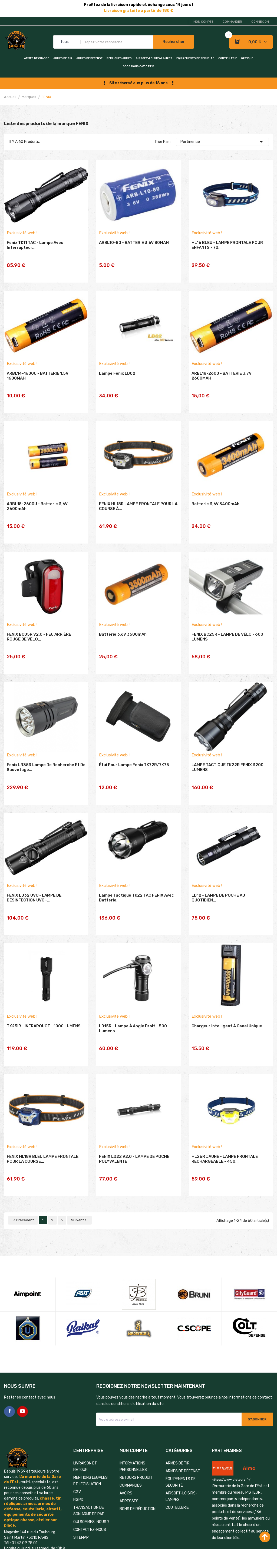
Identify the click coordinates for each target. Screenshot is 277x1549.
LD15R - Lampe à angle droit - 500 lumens (133, 990)
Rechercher (174, 41)
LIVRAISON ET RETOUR (85, 1407)
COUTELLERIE (227, 58)
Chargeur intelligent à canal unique (227, 987)
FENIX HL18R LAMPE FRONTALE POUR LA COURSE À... (138, 497)
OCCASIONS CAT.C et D (138, 66)
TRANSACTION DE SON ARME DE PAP (88, 1452)
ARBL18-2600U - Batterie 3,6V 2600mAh (37, 497)
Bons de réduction (138, 1450)
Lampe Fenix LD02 (117, 372)
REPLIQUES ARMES (119, 58)
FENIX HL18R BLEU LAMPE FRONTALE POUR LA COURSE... (42, 1113)
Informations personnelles (133, 1407)
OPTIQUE (247, 58)
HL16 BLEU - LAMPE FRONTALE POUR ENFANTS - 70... (227, 251)
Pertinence (222, 142)
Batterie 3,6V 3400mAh (215, 495)
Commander (232, 22)
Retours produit (136, 1419)
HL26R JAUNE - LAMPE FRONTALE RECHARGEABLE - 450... (225, 1113)
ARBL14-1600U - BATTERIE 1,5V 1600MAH (37, 374)
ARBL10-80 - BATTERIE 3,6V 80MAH (134, 248)
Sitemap (81, 1479)
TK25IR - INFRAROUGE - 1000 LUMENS (44, 987)
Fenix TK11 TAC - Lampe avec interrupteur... (35, 251)
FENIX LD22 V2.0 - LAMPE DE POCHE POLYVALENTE (134, 1113)
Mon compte (203, 22)
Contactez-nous (89, 1471)
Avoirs (126, 1434)
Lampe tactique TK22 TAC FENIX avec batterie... (136, 867)
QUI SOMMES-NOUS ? (91, 1463)
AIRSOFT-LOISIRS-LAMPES (154, 58)
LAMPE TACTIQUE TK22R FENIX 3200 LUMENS (227, 744)
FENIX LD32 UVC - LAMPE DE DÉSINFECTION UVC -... (34, 867)
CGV (77, 1433)
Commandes (131, 1426)
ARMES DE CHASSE (36, 58)
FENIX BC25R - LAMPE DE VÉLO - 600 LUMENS (227, 621)
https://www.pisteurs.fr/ (231, 1421)
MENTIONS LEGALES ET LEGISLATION (90, 1422)
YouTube (22, 1352)
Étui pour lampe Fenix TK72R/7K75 (134, 741)
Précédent (23, 1161)
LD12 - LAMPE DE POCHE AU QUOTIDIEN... (218, 867)
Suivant (79, 1161)
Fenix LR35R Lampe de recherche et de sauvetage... (46, 744)
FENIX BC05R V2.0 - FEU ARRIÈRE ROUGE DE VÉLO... (39, 621)
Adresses (129, 1442)
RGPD (78, 1441)
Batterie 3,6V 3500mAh (123, 618)
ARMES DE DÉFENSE (89, 58)
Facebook (9, 1352)
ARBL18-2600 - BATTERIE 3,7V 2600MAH (222, 374)
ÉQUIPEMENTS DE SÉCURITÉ (195, 58)
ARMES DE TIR (62, 58)
